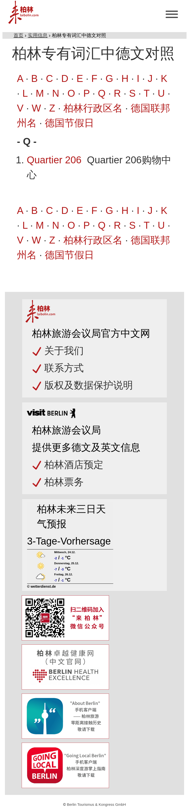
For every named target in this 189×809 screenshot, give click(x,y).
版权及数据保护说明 (88, 385)
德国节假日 (69, 122)
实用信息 (37, 35)
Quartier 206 (54, 159)
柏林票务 (64, 481)
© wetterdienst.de (41, 586)
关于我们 (64, 350)
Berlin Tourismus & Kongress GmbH (96, 804)
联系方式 (64, 367)
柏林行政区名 (93, 108)
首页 (18, 35)
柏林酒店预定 (73, 464)
